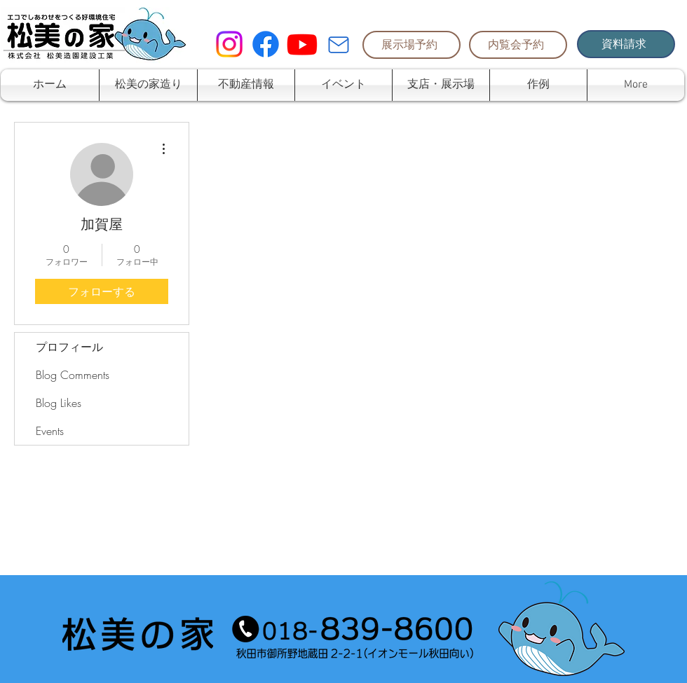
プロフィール (69, 346)
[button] (246, 85)
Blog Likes (58, 403)
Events (50, 431)
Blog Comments (72, 374)
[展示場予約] (411, 45)
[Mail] (339, 44)
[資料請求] (626, 44)
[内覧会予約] (518, 45)
